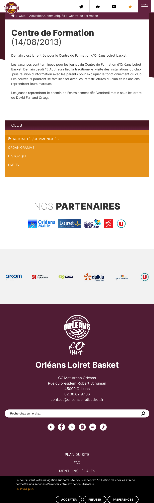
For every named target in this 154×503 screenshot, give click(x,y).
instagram (82, 427)
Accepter (69, 499)
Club (22, 16)
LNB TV (13, 165)
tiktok (103, 427)
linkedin (92, 427)
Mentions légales (77, 471)
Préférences (123, 499)
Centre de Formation (83, 16)
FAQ (77, 463)
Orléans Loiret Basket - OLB (11, 8)
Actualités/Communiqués (47, 16)
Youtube (51, 427)
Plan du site (77, 454)
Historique (17, 156)
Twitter (71, 427)
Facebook (61, 427)
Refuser (94, 499)
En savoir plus (24, 489)
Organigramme (21, 148)
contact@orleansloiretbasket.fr (77, 399)
